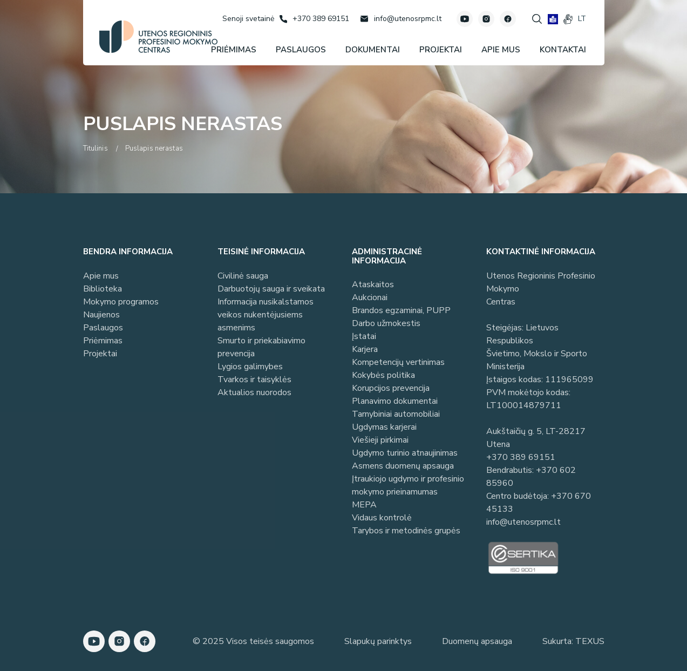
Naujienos (101, 315)
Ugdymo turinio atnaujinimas (405, 453)
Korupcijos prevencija (391, 388)
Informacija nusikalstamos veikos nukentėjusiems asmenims (265, 315)
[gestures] (568, 19)
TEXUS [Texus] (589, 641)
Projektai (100, 354)
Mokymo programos (121, 302)
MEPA (364, 505)
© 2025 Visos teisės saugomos (253, 641)
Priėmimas (103, 341)
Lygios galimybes (250, 366)
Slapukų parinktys (378, 641)
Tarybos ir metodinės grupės (406, 531)
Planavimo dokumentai (395, 401)
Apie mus (101, 276)
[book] (553, 19)
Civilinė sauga (242, 276)
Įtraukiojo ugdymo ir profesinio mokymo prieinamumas (408, 485)
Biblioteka (102, 289)
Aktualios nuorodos (254, 392)
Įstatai (364, 336)
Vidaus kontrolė (382, 518)
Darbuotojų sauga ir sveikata (271, 289)
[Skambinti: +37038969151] (314, 19)
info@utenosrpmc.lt (523, 522)
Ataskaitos (373, 284)
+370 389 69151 (520, 457)
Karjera (365, 349)
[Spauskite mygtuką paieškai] (537, 19)
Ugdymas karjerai (384, 427)
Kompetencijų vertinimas (398, 362)
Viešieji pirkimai (380, 440)
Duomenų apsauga (477, 641)
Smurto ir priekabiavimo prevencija (261, 347)
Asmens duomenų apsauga (403, 466)
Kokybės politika (383, 375)
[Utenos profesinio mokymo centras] (158, 36)
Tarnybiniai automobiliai (396, 414)
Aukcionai (369, 297)
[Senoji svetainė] (248, 18)
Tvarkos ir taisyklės (254, 379)
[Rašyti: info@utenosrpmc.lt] (401, 19)
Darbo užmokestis (386, 323)
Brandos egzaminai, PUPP (401, 310)
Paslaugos (103, 328)
